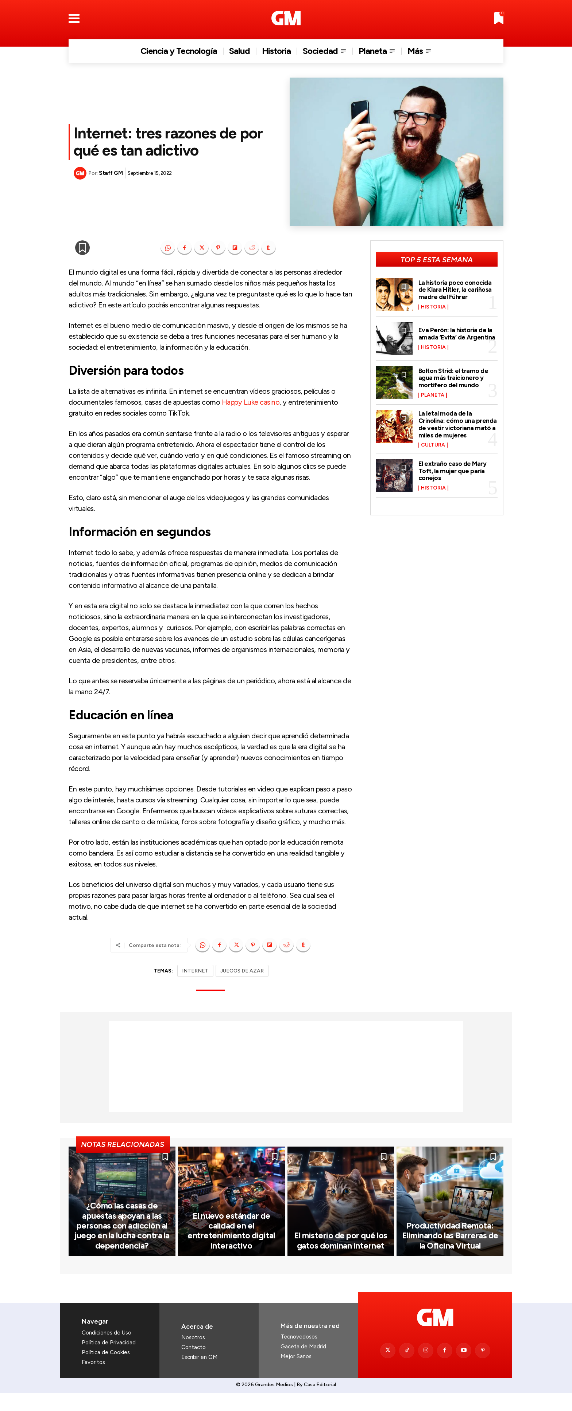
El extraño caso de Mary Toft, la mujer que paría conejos (453, 471)
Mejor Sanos (296, 1374)
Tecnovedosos (299, 1355)
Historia (433, 307)
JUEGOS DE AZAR (242, 971)
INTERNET (195, 971)
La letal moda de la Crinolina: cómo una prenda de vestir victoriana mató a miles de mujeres (457, 424)
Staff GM (111, 173)
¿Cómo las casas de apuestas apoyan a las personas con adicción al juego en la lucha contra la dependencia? (122, 1245)
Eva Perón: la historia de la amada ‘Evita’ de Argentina (457, 333)
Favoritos (93, 1380)
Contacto (193, 1365)
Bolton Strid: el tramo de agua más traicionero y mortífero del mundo (453, 378)
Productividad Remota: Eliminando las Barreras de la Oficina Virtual (450, 1254)
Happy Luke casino (251, 402)
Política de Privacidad (109, 1360)
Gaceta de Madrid (303, 1364)
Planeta (432, 395)
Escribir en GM (199, 1375)
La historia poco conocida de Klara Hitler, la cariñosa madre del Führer (456, 290)
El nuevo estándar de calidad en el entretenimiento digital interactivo (231, 1249)
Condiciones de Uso (106, 1351)
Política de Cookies (106, 1370)
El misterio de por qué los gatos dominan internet (340, 1259)
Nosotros (193, 1355)
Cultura (433, 445)
